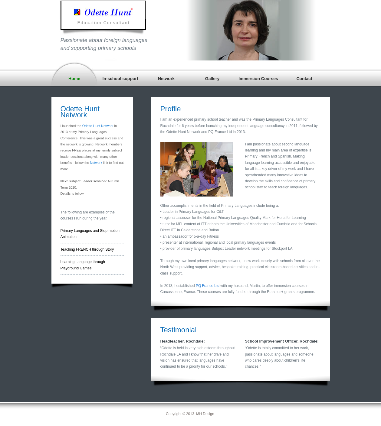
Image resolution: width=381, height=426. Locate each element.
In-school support (120, 78)
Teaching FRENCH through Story (87, 249)
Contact (304, 78)
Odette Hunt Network (97, 126)
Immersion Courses (258, 78)
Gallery (212, 78)
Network (166, 78)
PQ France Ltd (207, 286)
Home (74, 78)
